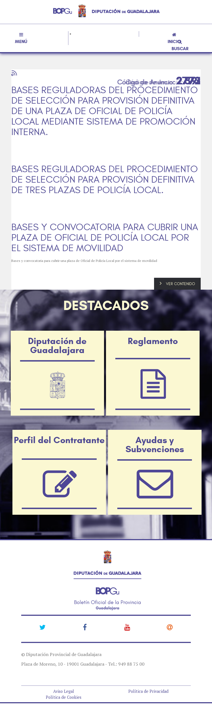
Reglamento (153, 341)
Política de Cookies (63, 697)
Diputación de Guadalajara (57, 345)
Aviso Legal (63, 691)
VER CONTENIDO (180, 283)
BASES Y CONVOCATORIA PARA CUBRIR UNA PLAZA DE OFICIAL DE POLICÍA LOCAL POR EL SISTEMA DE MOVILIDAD (104, 238)
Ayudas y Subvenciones (155, 444)
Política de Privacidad (148, 691)
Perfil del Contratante (59, 440)
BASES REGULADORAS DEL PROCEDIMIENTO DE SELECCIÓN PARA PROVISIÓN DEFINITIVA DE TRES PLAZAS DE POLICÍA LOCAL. (104, 180)
